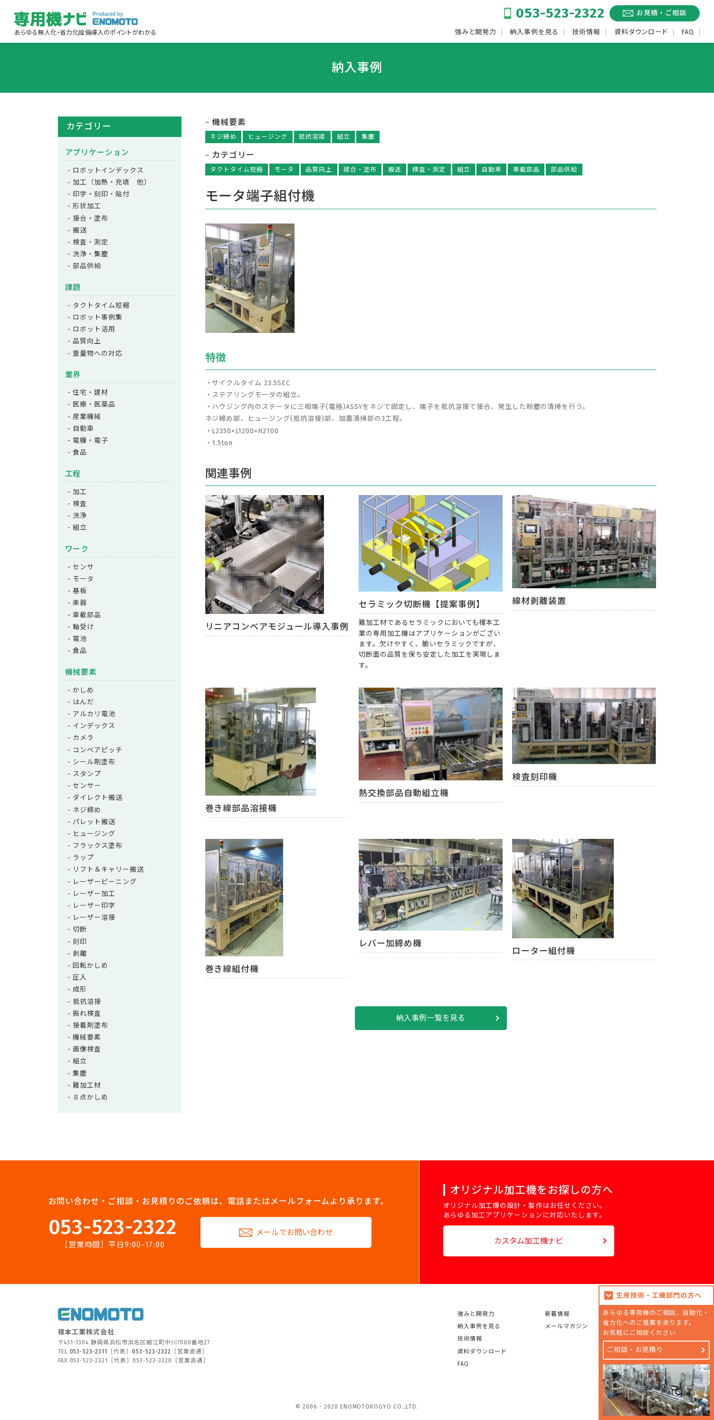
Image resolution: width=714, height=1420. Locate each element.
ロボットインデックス (108, 170)
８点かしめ (90, 1097)
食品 (80, 452)
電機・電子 (90, 441)
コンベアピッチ (98, 750)
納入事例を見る (534, 32)
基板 (80, 591)
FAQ (687, 32)
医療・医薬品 (94, 404)
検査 (80, 504)
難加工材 (87, 1085)
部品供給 (564, 169)
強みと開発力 (475, 32)
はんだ (83, 702)
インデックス (94, 726)
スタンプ (87, 774)
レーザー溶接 (94, 918)
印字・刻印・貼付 (101, 194)
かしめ (83, 690)
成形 (80, 989)
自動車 (492, 169)
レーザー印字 (94, 906)
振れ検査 (87, 1014)
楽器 (80, 603)
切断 (80, 929)
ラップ (83, 858)
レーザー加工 (94, 894)
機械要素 (87, 1037)
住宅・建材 (90, 393)
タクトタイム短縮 (236, 169)
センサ (83, 567)
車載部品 (526, 169)
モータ (285, 169)
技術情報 (586, 32)
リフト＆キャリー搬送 (108, 870)
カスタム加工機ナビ (528, 1240)
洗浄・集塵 (90, 254)
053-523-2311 (89, 1351)
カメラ (83, 738)
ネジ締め (223, 136)
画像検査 (87, 1049)
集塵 (368, 136)
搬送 (394, 169)
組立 (343, 136)
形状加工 (87, 206)
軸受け (83, 627)
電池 (80, 639)
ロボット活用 (94, 329)
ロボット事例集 (98, 317)
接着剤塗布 (90, 1025)
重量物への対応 (98, 354)
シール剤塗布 (94, 762)
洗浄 (80, 516)
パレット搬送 (94, 822)
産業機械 (87, 417)
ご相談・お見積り (635, 1350)
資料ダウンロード (641, 32)
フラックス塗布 (98, 846)
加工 (80, 492)
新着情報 (557, 1314)
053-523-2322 (560, 13)
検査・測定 (429, 169)
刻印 (80, 942)
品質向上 (318, 169)
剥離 (80, 954)
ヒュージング (268, 136)
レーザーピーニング (105, 882)
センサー (87, 786)
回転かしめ (90, 966)
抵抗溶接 (312, 136)
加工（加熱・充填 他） (112, 182)
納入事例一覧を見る (430, 1017)
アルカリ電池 (94, 714)
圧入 (80, 977)
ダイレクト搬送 (98, 798)
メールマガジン (566, 1326)
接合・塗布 (360, 169)
